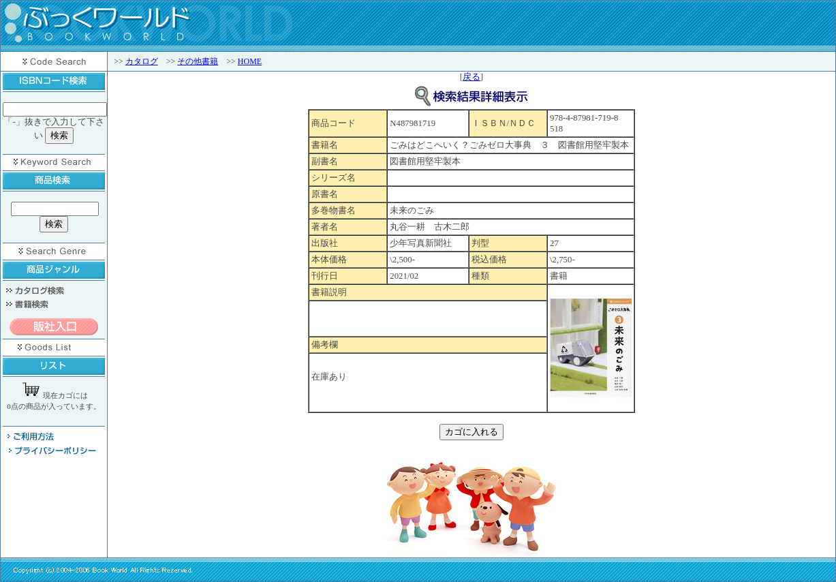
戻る (471, 77)
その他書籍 (197, 61)
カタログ (141, 61)
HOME (250, 61)
